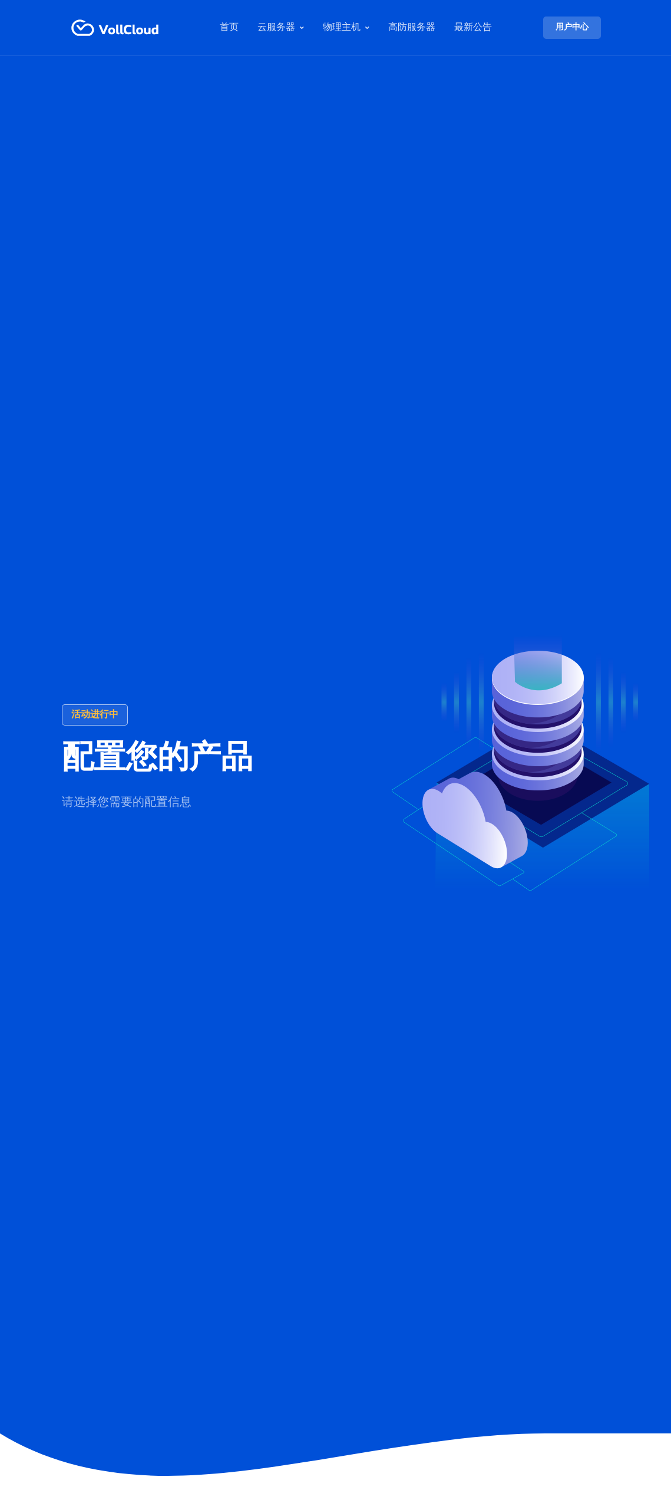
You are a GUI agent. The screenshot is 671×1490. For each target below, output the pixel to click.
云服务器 (276, 28)
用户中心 (572, 27)
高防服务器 (411, 28)
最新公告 (473, 28)
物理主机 (342, 28)
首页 (229, 28)
